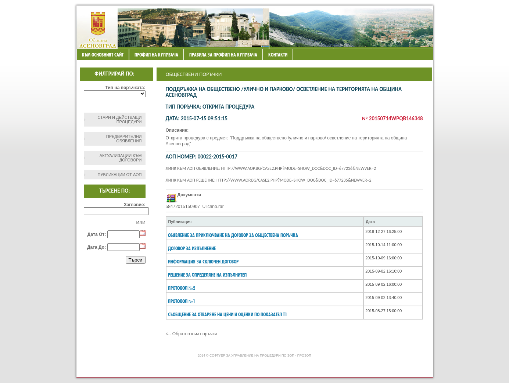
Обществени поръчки (194, 74)
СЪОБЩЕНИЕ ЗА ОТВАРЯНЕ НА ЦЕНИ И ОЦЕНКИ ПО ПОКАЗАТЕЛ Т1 (227, 314)
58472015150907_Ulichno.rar (195, 206)
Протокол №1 (181, 301)
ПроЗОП (304, 355)
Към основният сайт (102, 55)
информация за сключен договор (203, 262)
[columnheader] (264, 221)
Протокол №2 (181, 288)
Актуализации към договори (121, 157)
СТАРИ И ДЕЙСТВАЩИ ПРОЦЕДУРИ (119, 119)
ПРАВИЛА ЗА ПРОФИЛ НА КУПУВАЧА (223, 55)
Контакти (277, 55)
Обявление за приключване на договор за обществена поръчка (233, 235)
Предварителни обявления (124, 138)
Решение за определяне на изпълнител (207, 275)
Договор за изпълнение (192, 248)
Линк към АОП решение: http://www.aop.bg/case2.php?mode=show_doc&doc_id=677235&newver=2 (269, 180)
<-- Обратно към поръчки (191, 333)
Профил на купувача (156, 55)
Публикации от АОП (120, 174)
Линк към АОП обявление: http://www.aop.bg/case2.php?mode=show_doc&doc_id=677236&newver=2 (271, 168)
